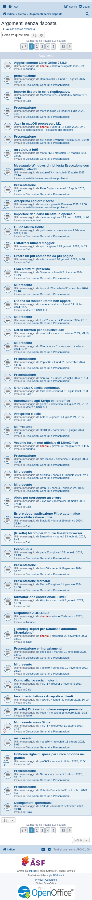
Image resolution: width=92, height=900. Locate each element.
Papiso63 (45, 362)
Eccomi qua (23, 549)
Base (29, 641)
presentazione (25, 76)
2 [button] (37, 46)
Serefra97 (46, 378)
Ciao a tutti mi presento (32, 269)
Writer (29, 715)
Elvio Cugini (47, 188)
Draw (29, 811)
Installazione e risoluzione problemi (46, 178)
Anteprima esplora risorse (34, 201)
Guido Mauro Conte (29, 227)
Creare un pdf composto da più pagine (43, 256)
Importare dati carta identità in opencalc (44, 214)
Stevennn (45, 272)
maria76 (45, 741)
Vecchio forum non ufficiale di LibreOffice (46, 442)
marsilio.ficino (48, 110)
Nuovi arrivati (33, 220)
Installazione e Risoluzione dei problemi (49, 129)
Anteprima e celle (27, 414)
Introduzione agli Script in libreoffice (42, 401)
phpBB (32, 871)
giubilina (45, 474)
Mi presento (23, 285)
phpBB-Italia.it (56, 875)
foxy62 (44, 320)
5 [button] (53, 46)
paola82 (45, 552)
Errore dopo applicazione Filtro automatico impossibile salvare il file (47, 515)
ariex (43, 259)
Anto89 (44, 417)
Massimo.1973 (49, 94)
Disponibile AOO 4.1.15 (32, 613)
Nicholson (46, 774)
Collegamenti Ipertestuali (33, 803)
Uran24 (44, 487)
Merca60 (45, 584)
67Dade (45, 806)
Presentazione (25, 107)
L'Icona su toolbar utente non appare (42, 301)
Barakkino (46, 536)
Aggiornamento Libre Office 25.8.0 (40, 63)
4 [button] (48, 46)
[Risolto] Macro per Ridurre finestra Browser (48, 533)
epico (43, 246)
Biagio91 (45, 520)
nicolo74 (45, 333)
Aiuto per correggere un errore (37, 497)
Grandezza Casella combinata (37, 388)
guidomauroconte (50, 230)
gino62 (44, 404)
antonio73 (46, 172)
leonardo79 (46, 288)
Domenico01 (47, 79)
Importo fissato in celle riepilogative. (42, 91)
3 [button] (42, 46)
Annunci (30, 68)
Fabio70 (45, 667)
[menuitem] (13, 7)
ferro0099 (46, 391)
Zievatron (45, 500)
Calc (28, 100)
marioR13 (46, 152)
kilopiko (44, 600)
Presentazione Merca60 (32, 581)
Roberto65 (46, 790)
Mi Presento (23, 427)
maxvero (45, 699)
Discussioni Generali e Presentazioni (47, 84)
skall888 (45, 430)
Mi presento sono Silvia (32, 722)
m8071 (44, 683)
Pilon (43, 712)
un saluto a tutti (26, 149)
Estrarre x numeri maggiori (34, 243)
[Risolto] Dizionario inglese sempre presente (48, 709)
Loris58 (44, 568)
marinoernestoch (50, 304)
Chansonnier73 (49, 346)
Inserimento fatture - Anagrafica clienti (43, 696)
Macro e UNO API (36, 310)
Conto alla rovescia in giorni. (36, 680)
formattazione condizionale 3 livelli (40, 597)
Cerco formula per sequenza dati (39, 330)
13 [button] (63, 46)
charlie (44, 66)
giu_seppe (46, 139)
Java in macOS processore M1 (37, 123)
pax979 (44, 761)
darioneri (45, 217)
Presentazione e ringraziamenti (38, 648)
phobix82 (45, 651)
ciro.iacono (46, 458)
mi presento (23, 738)
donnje (44, 204)
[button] (24, 46)
